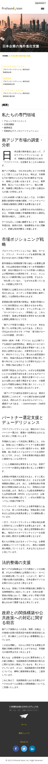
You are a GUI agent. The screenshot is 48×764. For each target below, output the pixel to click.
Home (5, 56)
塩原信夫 (7, 78)
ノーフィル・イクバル (13, 90)
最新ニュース (24, 733)
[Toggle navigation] (42, 8)
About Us (24, 742)
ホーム (24, 724)
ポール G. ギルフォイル (13, 66)
